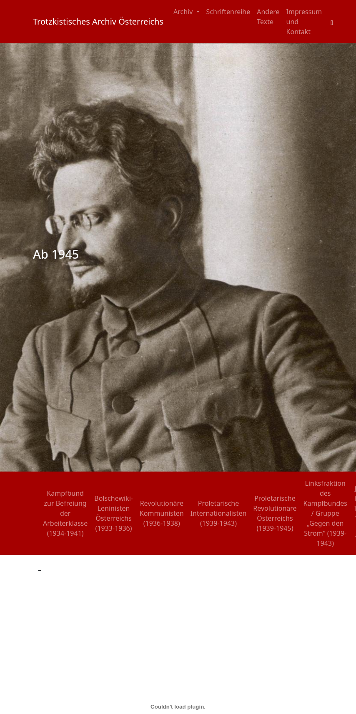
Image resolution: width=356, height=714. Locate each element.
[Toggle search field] (331, 22)
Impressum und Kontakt (304, 21)
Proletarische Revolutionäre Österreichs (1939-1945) (274, 513)
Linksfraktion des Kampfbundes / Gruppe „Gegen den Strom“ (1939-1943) (325, 513)
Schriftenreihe (228, 11)
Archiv (184, 11)
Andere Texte (268, 16)
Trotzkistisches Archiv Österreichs (98, 21)
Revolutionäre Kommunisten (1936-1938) (162, 513)
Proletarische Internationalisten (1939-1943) (219, 513)
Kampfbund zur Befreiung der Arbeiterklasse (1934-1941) (65, 513)
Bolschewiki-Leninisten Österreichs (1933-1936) (113, 513)
